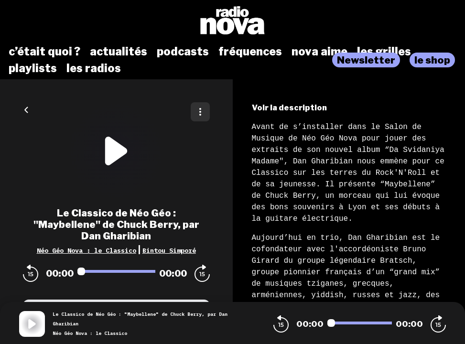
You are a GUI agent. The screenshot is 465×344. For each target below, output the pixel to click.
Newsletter (366, 60)
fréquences (250, 51)
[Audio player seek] (116, 271)
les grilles (384, 51)
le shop (432, 60)
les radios (93, 68)
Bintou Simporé (169, 250)
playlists (33, 68)
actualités (118, 51)
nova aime (319, 51)
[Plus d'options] (200, 111)
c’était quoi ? (44, 51)
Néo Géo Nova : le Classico (86, 250)
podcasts (183, 51)
